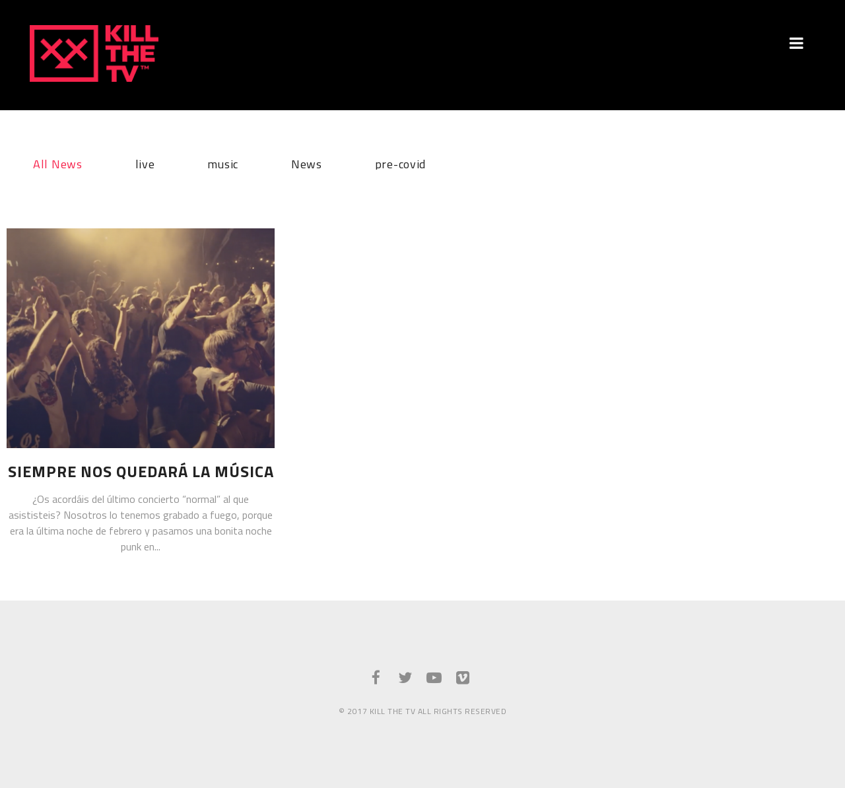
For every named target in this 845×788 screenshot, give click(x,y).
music (222, 162)
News (306, 162)
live (145, 162)
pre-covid (400, 162)
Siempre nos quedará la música (141, 471)
